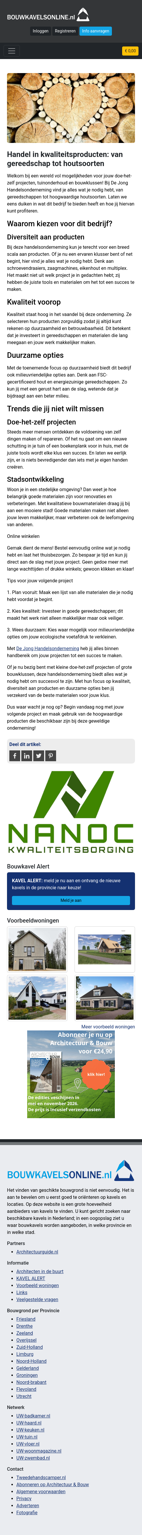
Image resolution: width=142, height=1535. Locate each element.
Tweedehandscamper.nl (41, 1477)
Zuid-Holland (29, 1347)
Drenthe (24, 1326)
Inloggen (41, 31)
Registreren (65, 31)
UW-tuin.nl (26, 1437)
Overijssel (26, 1340)
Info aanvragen (95, 31)
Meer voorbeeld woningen (108, 1027)
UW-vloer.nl (27, 1444)
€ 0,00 (130, 51)
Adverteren (27, 1505)
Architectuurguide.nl (37, 1252)
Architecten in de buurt (39, 1271)
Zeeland (24, 1333)
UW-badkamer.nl (33, 1416)
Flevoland (26, 1389)
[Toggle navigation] (12, 51)
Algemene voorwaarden (40, 1491)
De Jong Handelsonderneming (47, 648)
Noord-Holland (31, 1361)
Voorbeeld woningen (37, 1285)
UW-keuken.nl (30, 1430)
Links (21, 1292)
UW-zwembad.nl (33, 1458)
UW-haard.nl (28, 1423)
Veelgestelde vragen (37, 1299)
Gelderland (27, 1368)
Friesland (25, 1319)
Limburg (25, 1354)
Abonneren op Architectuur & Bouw (52, 1484)
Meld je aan (71, 900)
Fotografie (26, 1512)
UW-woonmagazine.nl (38, 1451)
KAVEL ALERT (30, 1278)
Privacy (24, 1498)
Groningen (27, 1375)
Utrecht (24, 1396)
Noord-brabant (31, 1382)
